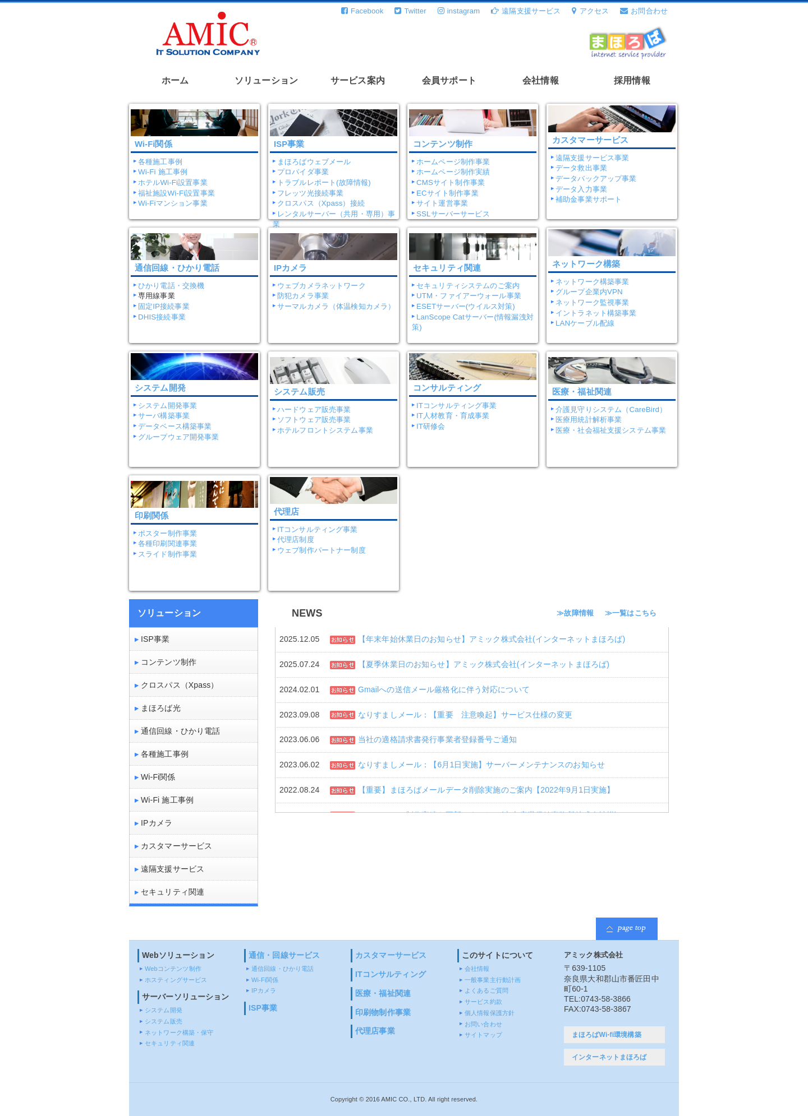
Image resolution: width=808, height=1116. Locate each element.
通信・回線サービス (284, 955)
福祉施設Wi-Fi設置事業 (176, 193)
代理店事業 (375, 1030)
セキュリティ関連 (172, 891)
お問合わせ (644, 11)
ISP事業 (155, 639)
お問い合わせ (483, 1024)
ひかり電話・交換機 (171, 285)
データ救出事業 (581, 168)
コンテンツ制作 (168, 661)
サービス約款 (483, 1001)
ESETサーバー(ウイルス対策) (465, 306)
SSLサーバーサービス (453, 214)
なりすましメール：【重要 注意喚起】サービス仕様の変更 (465, 714)
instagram (459, 11)
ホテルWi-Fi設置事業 (173, 182)
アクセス (590, 11)
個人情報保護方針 (490, 1013)
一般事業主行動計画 (493, 979)
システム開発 (163, 1010)
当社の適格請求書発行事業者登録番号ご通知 (437, 739)
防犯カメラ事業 (303, 295)
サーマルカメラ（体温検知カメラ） (336, 306)
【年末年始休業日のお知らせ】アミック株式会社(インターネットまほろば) (491, 639)
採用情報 (632, 80)
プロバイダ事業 (303, 172)
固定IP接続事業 (164, 306)
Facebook (362, 11)
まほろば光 (161, 707)
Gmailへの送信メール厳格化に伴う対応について (444, 689)
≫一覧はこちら (630, 613)
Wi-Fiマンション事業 (173, 203)
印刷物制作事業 (383, 1012)
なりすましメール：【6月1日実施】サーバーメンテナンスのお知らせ (481, 764)
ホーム (175, 80)
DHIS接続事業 (162, 317)
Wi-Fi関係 (158, 776)
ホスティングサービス (176, 979)
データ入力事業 (581, 189)
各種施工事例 (160, 162)
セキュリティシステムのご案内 (468, 285)
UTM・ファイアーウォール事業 (468, 295)
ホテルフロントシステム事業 (325, 430)
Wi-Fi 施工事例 (162, 172)
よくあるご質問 (486, 990)
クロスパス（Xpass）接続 (321, 203)
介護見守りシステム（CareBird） (611, 409)
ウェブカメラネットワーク (321, 285)
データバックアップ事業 (596, 178)
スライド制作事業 (167, 554)
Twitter (410, 11)
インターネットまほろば (609, 1057)
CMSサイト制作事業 (450, 182)
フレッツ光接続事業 (310, 193)
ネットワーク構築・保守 (179, 1032)
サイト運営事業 (442, 203)
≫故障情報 (575, 613)
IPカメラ (156, 822)
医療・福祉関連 (383, 993)
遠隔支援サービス (526, 11)
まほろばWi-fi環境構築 (606, 1035)
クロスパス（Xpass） (180, 684)
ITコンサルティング (390, 974)
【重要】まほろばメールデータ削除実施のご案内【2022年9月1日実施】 (486, 789)
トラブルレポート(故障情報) (324, 182)
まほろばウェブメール (314, 162)
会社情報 (540, 80)
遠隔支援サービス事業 (592, 158)
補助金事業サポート (589, 199)
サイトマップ (483, 1034)
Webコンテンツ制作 (173, 968)
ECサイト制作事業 (447, 193)
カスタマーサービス (590, 140)
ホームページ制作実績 (453, 172)
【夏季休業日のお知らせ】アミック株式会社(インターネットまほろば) (483, 664)
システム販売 (163, 1021)
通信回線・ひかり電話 (180, 730)
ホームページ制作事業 (453, 162)
